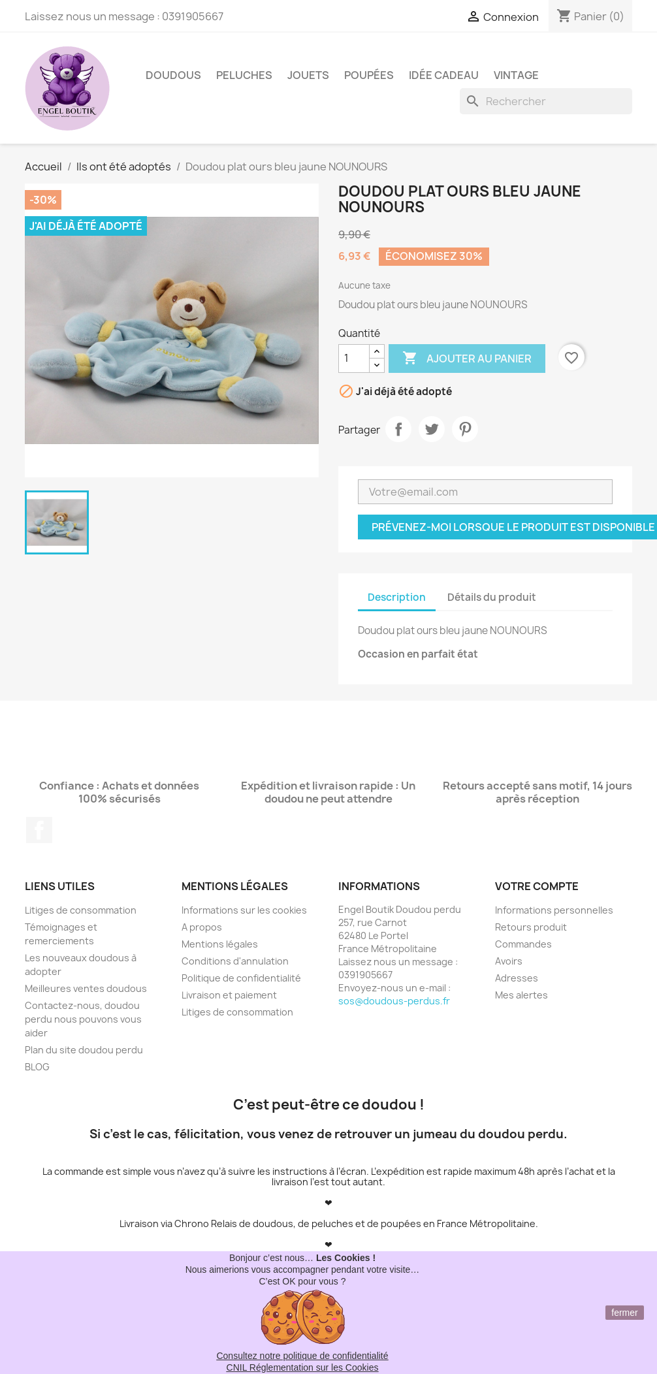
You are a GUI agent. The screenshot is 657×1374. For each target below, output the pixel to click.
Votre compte (537, 886)
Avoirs (508, 961)
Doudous (173, 75)
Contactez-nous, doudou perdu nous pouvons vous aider (83, 1019)
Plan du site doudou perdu (84, 1050)
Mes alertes (521, 995)
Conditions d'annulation (235, 961)
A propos (202, 927)
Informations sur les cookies (244, 910)
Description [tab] (397, 597)
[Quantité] (354, 358)
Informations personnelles (554, 910)
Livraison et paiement (229, 995)
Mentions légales (220, 944)
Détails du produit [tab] (491, 597)
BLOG (37, 1067)
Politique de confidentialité (241, 978)
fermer (624, 1312)
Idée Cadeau (444, 75)
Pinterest (465, 429)
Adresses (516, 978)
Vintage (516, 75)
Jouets (308, 75)
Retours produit (531, 927)
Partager (398, 429)
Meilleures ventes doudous (86, 988)
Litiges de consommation (80, 910)
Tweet (432, 429)
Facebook (39, 830)
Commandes (523, 944)
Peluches (244, 75)
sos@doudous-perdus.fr (394, 1001)
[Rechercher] (546, 101)
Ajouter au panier (467, 358)
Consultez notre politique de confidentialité (302, 1355)
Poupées (369, 75)
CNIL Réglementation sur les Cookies (303, 1367)
